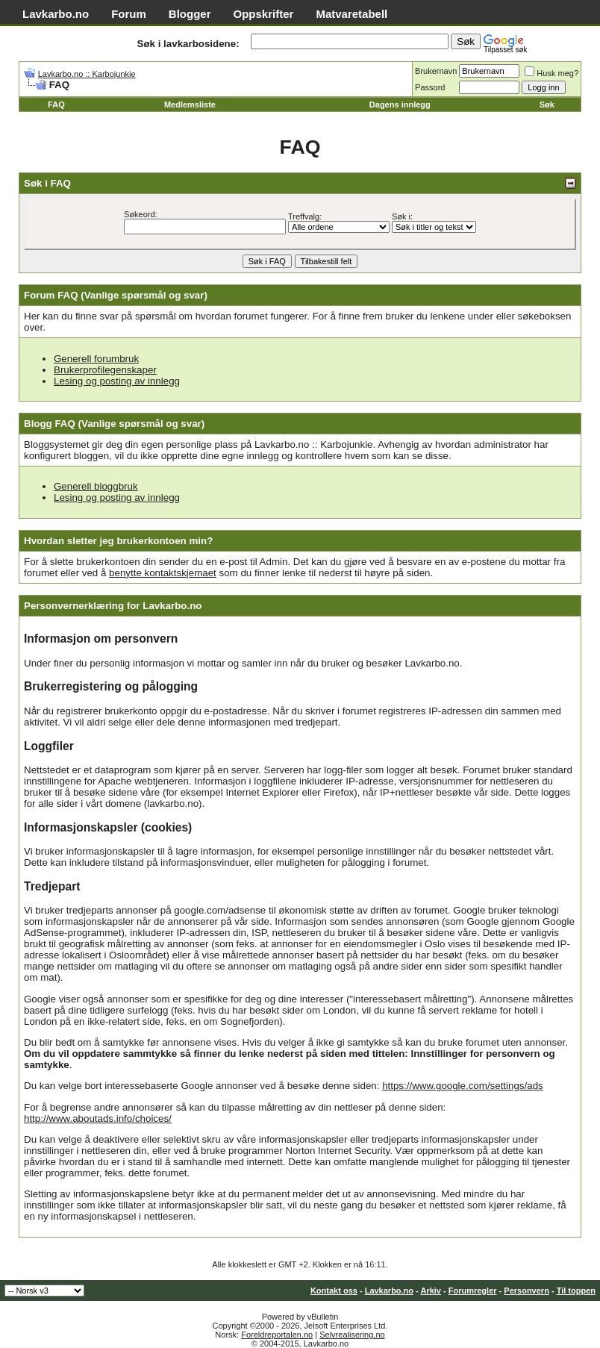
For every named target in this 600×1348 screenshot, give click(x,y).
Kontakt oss (333, 1290)
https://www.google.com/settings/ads (462, 1085)
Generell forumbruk (96, 358)
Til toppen (576, 1290)
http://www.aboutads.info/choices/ (98, 1118)
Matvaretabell (351, 13)
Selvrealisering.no (351, 1334)
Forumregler (473, 1290)
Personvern (526, 1290)
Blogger (190, 13)
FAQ (56, 104)
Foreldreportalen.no (277, 1334)
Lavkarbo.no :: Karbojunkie (87, 73)
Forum (128, 13)
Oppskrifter (264, 13)
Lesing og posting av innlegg (117, 381)
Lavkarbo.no (55, 13)
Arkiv (430, 1290)
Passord (430, 87)
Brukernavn (436, 70)
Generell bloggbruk (96, 486)
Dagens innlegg (400, 104)
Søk (547, 104)
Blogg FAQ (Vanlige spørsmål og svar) (114, 423)
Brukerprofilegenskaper (105, 369)
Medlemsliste (190, 104)
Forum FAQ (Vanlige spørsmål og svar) (115, 295)
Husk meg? (551, 73)
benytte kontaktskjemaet (162, 572)
